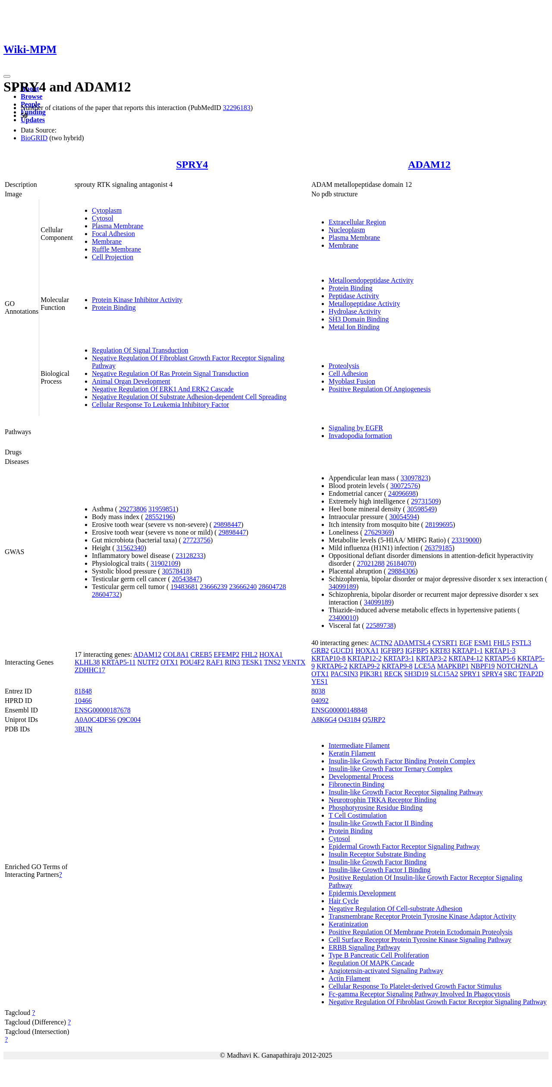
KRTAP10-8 (328, 658)
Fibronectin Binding (356, 784)
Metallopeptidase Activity (364, 303)
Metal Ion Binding (354, 327)
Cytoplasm (107, 210)
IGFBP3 (391, 650)
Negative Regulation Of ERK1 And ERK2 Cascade (163, 389)
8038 (318, 691)
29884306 (401, 571)
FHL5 (501, 642)
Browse (31, 96)
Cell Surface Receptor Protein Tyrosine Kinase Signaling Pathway (420, 939)
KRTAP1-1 (467, 650)
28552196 (158, 516)
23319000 (465, 540)
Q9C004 (129, 719)
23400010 (342, 617)
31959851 (162, 509)
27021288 (371, 563)
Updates (33, 119)
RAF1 (214, 662)
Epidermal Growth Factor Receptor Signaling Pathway (404, 846)
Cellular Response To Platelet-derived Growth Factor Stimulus (415, 986)
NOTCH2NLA (516, 666)
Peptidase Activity (354, 295)
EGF (465, 642)
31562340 (130, 547)
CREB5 (201, 654)
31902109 (164, 563)
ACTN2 (381, 642)
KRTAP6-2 (332, 666)
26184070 (400, 563)
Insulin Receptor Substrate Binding (377, 854)
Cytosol (102, 218)
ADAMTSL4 (412, 642)
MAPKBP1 (453, 666)
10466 (83, 700)
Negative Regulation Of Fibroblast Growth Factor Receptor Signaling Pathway (438, 1001)
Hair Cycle (344, 900)
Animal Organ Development (131, 381)
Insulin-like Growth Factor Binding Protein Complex (402, 761)
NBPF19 (482, 666)
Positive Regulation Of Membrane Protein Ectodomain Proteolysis (421, 932)
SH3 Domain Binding (359, 319)
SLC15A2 (444, 673)
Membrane (107, 241)
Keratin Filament (352, 753)
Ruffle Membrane (116, 249)
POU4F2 (192, 662)
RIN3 (232, 662)
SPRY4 (192, 164)
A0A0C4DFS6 (95, 719)
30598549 (421, 509)
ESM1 (483, 642)
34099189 (342, 586)
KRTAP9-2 (364, 666)
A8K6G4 (324, 719)
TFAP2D (531, 673)
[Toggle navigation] (6, 76)
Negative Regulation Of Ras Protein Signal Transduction (170, 373)
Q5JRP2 (373, 719)
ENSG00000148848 (339, 710)
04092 (320, 700)
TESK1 (252, 662)
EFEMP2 (227, 654)
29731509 (425, 501)
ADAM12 (429, 164)
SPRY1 (470, 673)
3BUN (84, 729)
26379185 (438, 547)
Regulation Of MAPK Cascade (371, 963)
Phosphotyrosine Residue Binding (376, 807)
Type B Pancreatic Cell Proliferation (379, 955)
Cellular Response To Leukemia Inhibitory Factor (160, 404)
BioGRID (34, 138)
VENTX (293, 662)
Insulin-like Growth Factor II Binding (381, 823)
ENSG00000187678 (103, 710)
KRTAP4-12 (465, 658)
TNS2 (272, 662)
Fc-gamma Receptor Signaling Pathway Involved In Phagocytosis (419, 994)
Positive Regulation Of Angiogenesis (380, 389)
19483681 (184, 586)
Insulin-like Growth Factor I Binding (379, 869)
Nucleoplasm (347, 229)
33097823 (414, 478)
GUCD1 (342, 650)
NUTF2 (148, 662)
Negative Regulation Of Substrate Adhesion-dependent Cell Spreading (189, 396)
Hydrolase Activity (355, 311)
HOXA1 (270, 654)
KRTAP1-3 (500, 650)
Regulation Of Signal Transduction (140, 350)
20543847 (186, 579)
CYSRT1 (445, 642)
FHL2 (249, 654)
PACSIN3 (344, 673)
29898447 (227, 524)
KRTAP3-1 (398, 658)
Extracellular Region (357, 222)
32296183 (237, 107)
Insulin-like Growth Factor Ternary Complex (390, 768)
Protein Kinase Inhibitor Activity (137, 299)
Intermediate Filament (359, 745)
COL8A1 (176, 654)
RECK (393, 673)
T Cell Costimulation (358, 815)
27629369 (378, 532)
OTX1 (169, 662)
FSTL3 (521, 642)
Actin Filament (349, 978)
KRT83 (440, 650)
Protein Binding (114, 307)
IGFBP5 (416, 650)
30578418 (176, 571)
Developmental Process (361, 776)
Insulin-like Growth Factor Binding (378, 862)
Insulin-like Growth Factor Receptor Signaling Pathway (406, 792)
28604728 (272, 586)
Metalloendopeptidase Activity (371, 280)
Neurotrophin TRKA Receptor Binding (382, 799)
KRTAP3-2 (431, 658)
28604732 (105, 594)
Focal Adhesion (113, 233)
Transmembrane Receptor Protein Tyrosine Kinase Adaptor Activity (422, 916)
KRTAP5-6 (500, 658)
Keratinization (348, 924)
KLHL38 (87, 662)
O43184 (350, 719)
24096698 (402, 493)
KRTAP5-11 (119, 662)
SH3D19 (416, 673)
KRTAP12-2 (364, 658)
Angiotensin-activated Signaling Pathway (386, 970)
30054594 (403, 516)
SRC (510, 673)
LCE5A (425, 666)
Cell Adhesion (348, 373)
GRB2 (320, 650)
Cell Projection (112, 257)
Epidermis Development (362, 893)
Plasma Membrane (118, 226)
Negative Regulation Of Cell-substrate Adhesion (395, 908)
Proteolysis (344, 365)
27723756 (196, 540)
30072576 (404, 485)
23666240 (243, 586)
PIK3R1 (371, 673)
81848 (83, 691)
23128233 (190, 555)
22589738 (379, 625)
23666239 (213, 586)
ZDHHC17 (90, 670)
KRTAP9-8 (397, 666)
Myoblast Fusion (352, 381)
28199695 (439, 524)
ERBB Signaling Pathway (364, 947)
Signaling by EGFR (356, 428)
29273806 (133, 509)
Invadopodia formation (360, 435)
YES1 (319, 681)
